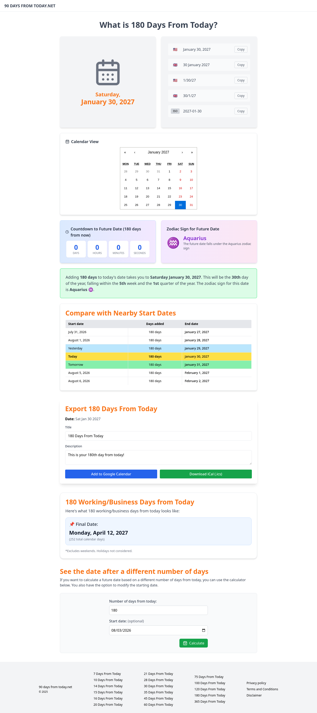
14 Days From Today (108, 686)
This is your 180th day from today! (158, 457)
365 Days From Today (209, 701)
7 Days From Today (107, 674)
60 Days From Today (158, 704)
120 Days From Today (209, 689)
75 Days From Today (208, 677)
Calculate (193, 643)
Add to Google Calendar (111, 474)
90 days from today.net (55, 687)
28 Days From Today (158, 680)
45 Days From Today (158, 698)
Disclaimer (254, 695)
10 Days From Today (108, 680)
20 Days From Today (108, 704)
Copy (241, 49)
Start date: (126, 621)
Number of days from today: (133, 601)
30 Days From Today (158, 686)
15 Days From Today (108, 692)
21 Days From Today (158, 674)
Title (68, 427)
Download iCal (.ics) (206, 474)
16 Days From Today (108, 698)
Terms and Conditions (262, 689)
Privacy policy (256, 683)
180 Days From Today (209, 695)
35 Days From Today (158, 692)
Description (73, 446)
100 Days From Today (209, 683)
